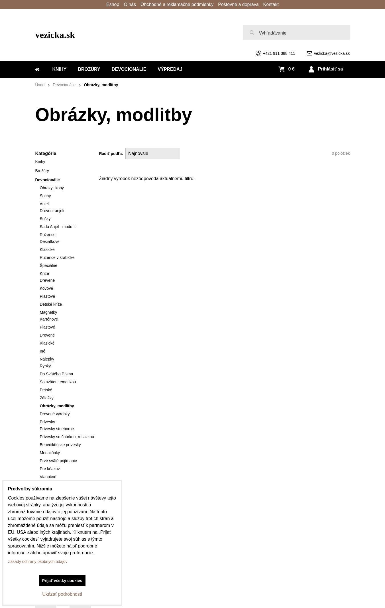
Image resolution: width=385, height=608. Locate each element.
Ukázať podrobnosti (62, 594)
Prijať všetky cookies (62, 580)
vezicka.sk (55, 35)
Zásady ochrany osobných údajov (38, 561)
